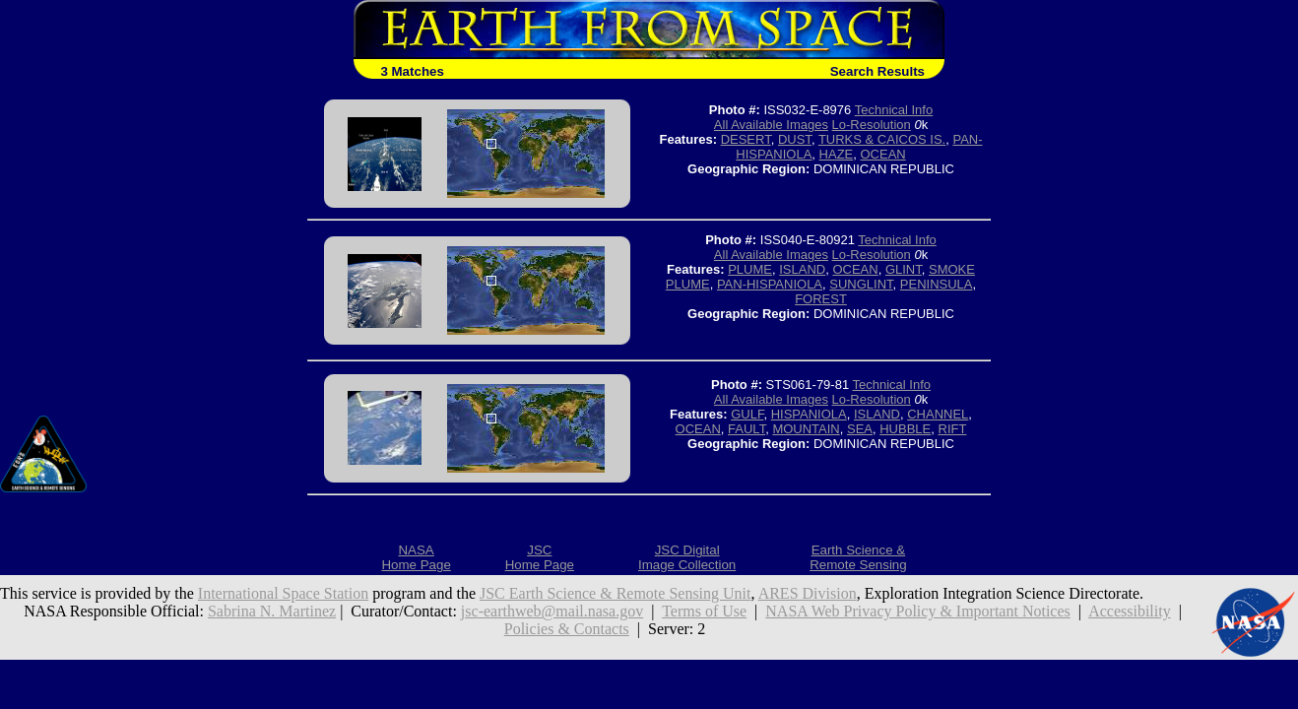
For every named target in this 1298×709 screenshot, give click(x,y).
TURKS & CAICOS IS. (881, 139)
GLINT (903, 269)
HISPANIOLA (809, 414)
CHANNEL (937, 414)
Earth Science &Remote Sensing (858, 557)
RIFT (953, 428)
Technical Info (894, 109)
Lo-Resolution (871, 124)
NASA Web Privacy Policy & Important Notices (918, 611)
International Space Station (283, 593)
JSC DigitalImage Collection (687, 557)
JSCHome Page (539, 557)
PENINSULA (936, 284)
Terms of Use (704, 611)
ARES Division (807, 593)
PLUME (750, 269)
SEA (860, 428)
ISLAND (802, 269)
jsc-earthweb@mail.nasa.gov (552, 611)
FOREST (821, 298)
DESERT (746, 139)
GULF (747, 414)
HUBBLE (905, 428)
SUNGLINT (860, 284)
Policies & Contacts (566, 628)
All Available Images (771, 124)
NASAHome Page (415, 557)
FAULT (746, 428)
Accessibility (1129, 611)
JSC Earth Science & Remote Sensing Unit (615, 593)
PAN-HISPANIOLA (769, 284)
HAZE (836, 154)
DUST (794, 139)
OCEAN (882, 154)
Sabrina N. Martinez (272, 611)
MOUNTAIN (805, 428)
